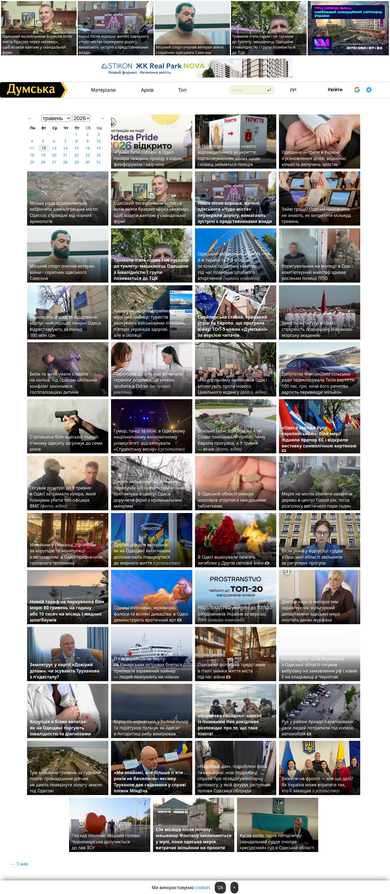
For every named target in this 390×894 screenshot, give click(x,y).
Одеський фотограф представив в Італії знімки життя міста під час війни (231, 671)
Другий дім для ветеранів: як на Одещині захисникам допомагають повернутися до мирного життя (147, 554)
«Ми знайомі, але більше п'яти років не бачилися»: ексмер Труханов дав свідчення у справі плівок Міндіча (150, 782)
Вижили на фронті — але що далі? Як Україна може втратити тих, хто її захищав (317, 785)
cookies (202, 887)
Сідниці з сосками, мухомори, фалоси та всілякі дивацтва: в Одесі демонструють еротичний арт (151, 614)
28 (65, 162)
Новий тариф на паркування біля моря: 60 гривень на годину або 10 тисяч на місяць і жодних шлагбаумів (67, 611)
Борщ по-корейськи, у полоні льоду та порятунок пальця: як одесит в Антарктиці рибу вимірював (151, 728)
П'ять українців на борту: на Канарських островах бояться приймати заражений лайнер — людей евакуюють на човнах (148, 668)
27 (54, 162)
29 (76, 162)
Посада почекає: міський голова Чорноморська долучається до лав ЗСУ (105, 841)
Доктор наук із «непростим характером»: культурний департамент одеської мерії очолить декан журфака (311, 611)
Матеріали (103, 89)
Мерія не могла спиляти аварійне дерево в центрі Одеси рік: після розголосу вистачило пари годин (317, 500)
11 (32, 148)
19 (43, 155)
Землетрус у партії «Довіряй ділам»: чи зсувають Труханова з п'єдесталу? (64, 671)
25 (32, 162)
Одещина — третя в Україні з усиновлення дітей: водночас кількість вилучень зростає (314, 158)
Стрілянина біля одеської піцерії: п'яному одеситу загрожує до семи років (66, 443)
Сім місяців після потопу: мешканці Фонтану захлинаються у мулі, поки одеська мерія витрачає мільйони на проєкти (194, 838)
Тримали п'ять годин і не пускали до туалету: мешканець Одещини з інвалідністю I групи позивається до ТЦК (263, 44)
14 (65, 148)
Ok (220, 887)
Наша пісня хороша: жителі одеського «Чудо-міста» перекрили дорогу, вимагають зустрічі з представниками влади (114, 44)
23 (87, 155)
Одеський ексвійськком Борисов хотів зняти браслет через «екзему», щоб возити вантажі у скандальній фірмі (37, 44)
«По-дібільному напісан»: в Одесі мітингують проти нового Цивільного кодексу (232, 386)
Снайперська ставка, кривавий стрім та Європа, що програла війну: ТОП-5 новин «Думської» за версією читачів (233, 326)
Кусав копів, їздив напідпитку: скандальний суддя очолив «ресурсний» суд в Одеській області (277, 841)
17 (98, 148)
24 (98, 155)
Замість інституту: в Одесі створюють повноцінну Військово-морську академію (317, 329)
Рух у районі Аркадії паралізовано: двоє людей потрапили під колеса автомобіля (318, 728)
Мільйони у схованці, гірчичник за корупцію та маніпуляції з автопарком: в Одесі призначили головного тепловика (66, 554)
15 (76, 148)
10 (98, 141)
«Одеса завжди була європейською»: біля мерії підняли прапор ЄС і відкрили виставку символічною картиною (319, 439)
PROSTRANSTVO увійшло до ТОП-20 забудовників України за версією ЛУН (235, 614)
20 (54, 155)
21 (65, 155)
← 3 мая (19, 864)
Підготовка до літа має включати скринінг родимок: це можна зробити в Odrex (148, 383)
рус (293, 89)
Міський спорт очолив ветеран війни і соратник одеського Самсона (189, 49)
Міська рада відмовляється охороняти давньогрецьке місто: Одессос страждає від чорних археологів (64, 212)
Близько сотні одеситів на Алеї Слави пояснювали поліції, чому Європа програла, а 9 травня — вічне (231, 440)
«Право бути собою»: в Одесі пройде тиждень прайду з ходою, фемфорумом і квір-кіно (149, 158)
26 (43, 162)
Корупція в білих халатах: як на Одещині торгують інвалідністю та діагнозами (60, 728)
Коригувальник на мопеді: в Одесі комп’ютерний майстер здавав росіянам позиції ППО (317, 272)
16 (87, 148)
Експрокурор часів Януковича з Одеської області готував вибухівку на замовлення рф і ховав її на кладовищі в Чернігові (319, 668)
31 (98, 162)
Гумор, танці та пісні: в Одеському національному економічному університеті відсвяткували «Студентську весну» (150, 440)
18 (32, 155)
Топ (182, 89)
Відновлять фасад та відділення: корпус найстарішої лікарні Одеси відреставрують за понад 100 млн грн (65, 326)
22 (76, 155)
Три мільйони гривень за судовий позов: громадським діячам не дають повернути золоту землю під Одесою (66, 782)
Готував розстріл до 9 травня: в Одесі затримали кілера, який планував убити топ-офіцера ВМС (63, 497)
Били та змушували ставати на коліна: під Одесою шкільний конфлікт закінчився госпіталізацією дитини (63, 383)
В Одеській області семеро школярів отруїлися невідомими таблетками (232, 500)
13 (54, 148)
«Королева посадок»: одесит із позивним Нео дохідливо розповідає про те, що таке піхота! (230, 725)
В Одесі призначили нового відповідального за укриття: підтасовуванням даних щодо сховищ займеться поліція (229, 155)
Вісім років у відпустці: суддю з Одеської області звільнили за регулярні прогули (312, 557)
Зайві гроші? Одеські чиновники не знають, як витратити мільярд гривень (316, 215)
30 (87, 162)
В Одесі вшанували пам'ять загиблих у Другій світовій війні (233, 560)
